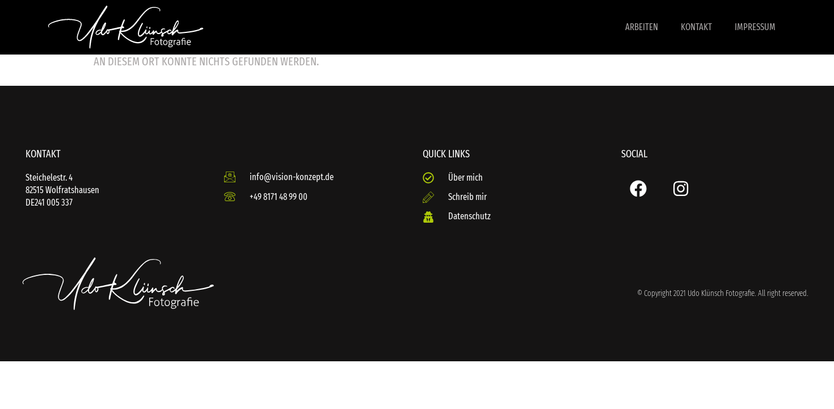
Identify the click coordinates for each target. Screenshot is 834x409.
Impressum (755, 27)
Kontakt (696, 27)
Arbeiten (641, 27)
